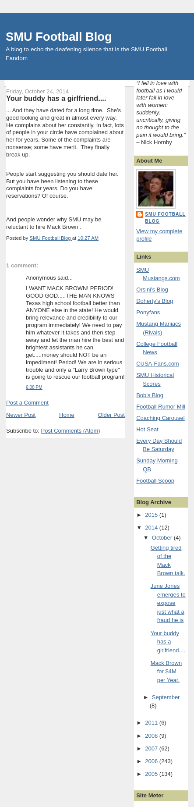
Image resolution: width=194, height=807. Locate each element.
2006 (152, 761)
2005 (152, 774)
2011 (152, 722)
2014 (152, 527)
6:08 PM (34, 387)
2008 (152, 735)
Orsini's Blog (152, 289)
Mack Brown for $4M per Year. (166, 671)
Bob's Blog (149, 395)
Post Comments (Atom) (70, 430)
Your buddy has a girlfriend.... (168, 642)
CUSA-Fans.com (157, 363)
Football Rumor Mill (160, 406)
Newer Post (20, 415)
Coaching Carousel (160, 418)
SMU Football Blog (59, 36)
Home (66, 415)
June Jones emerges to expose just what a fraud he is (168, 603)
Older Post (111, 415)
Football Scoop (155, 480)
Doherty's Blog (154, 301)
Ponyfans (148, 312)
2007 (152, 748)
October (163, 537)
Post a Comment (27, 402)
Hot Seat (147, 429)
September (166, 697)
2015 (152, 515)
